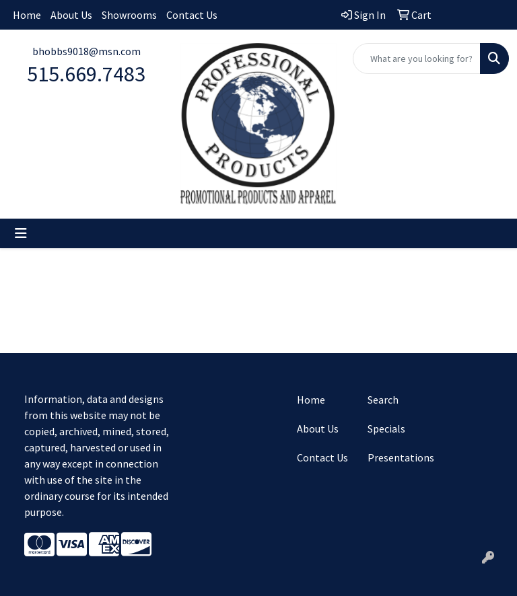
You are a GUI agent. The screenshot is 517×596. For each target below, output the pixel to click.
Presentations (395, 457)
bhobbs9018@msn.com (86, 51)
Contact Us (191, 15)
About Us (71, 15)
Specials (386, 428)
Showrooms (129, 15)
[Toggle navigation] (21, 233)
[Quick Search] (417, 58)
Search (383, 399)
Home (27, 15)
